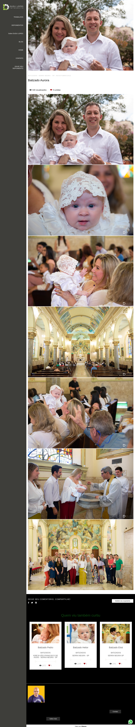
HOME (20, 50)
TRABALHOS (18, 17)
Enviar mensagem (119, 691)
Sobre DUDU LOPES (15, 33)
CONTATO (19, 58)
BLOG (21, 42)
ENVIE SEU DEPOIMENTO (18, 67)
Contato (115, 711)
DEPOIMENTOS (17, 25)
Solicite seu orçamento (122, 601)
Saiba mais (53, 719)
